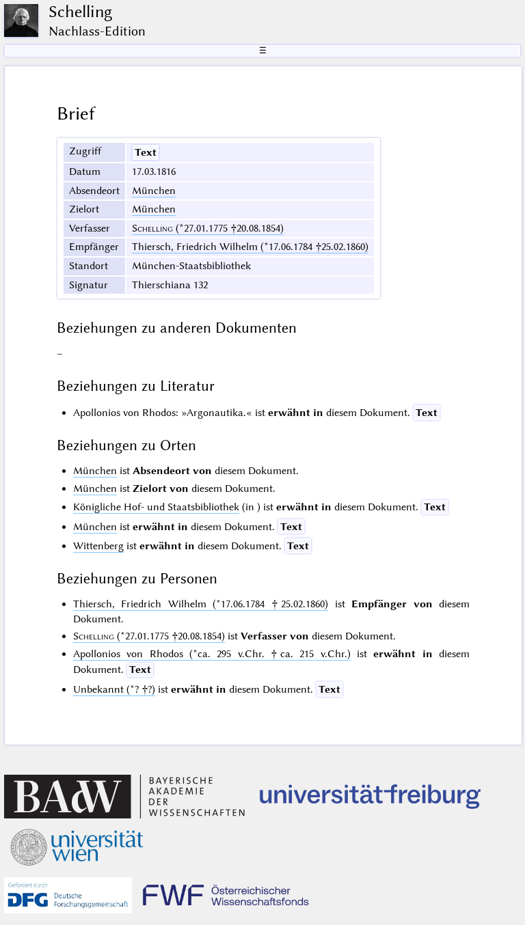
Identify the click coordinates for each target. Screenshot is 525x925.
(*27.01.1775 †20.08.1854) (208, 228)
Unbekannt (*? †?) (114, 689)
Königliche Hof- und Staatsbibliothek (156, 507)
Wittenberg (98, 546)
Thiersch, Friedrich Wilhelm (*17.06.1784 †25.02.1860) (250, 246)
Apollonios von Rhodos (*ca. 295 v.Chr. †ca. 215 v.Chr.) (212, 654)
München (154, 190)
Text (146, 152)
